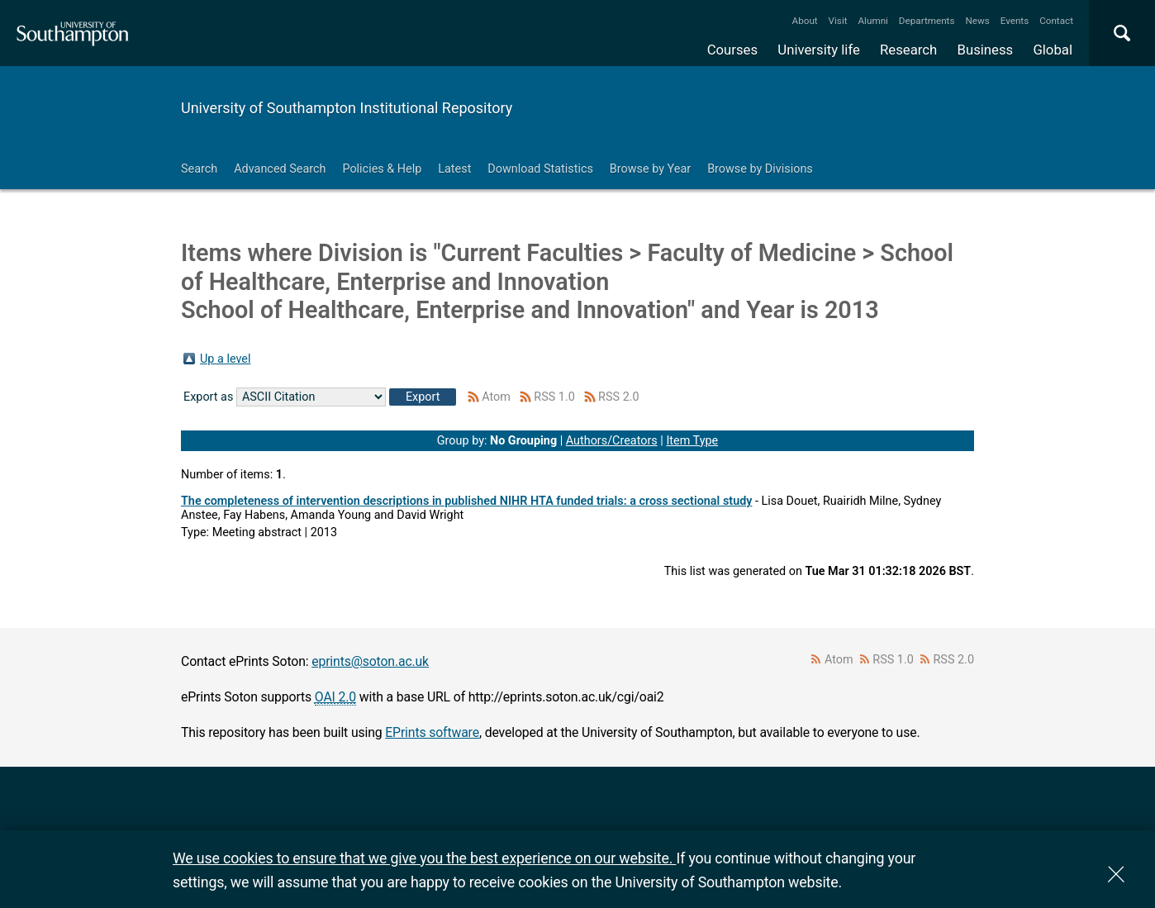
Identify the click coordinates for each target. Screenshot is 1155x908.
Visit (838, 20)
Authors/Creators (612, 441)
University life (818, 49)
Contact (1056, 20)
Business (986, 49)
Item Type (692, 441)
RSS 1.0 (554, 397)
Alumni (872, 20)
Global (1052, 49)
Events (1015, 20)
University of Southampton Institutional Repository (346, 107)
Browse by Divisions (760, 169)
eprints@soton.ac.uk (370, 661)
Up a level (225, 359)
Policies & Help (381, 169)
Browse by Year (650, 169)
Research (908, 49)
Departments (927, 20)
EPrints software (432, 732)
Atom (496, 397)
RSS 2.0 (618, 397)
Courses (732, 49)
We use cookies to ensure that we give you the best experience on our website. (424, 858)
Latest (454, 169)
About (805, 20)
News (977, 20)
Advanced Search (280, 169)
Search (199, 169)
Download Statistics (540, 169)
